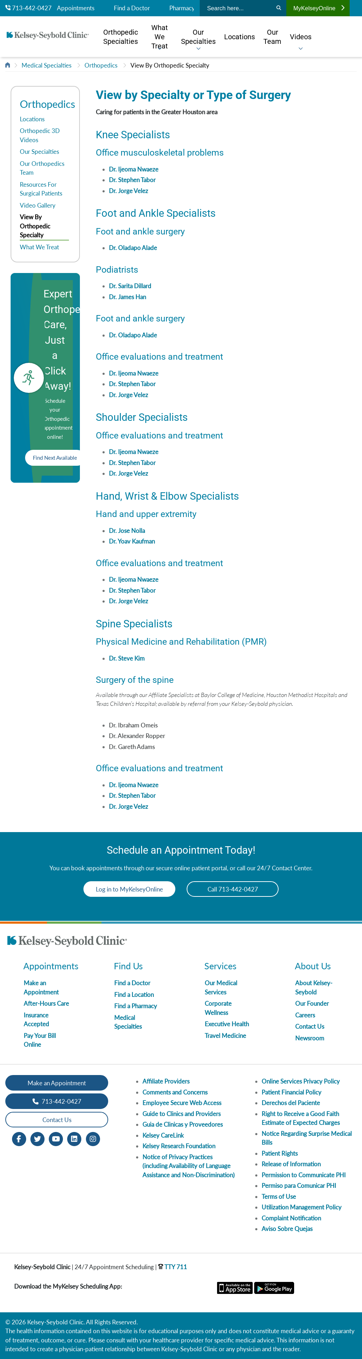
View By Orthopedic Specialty (169, 65)
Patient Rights (280, 1153)
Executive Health (227, 1024)
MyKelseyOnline (318, 8)
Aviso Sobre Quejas (287, 1228)
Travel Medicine (225, 1035)
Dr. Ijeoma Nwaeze (133, 169)
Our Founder (312, 1003)
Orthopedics (100, 65)
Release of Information (291, 1164)
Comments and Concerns (175, 1092)
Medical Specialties (46, 65)
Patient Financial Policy (291, 1092)
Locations (32, 119)
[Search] (278, 8)
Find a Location (134, 994)
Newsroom (309, 1038)
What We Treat (39, 247)
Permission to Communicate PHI (304, 1175)
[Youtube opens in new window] (56, 1138)
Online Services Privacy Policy (301, 1081)
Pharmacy (182, 8)
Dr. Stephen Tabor (132, 180)
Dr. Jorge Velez (128, 190)
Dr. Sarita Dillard (130, 286)
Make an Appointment (57, 1083)
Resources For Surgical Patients (41, 189)
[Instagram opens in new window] (93, 1138)
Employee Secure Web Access (181, 1103)
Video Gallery (38, 205)
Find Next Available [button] (55, 457)
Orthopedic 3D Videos (40, 135)
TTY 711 (172, 1267)
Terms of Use (279, 1196)
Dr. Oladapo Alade (133, 247)
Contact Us (309, 1026)
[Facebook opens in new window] (19, 1138)
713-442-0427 (28, 8)
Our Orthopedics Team (42, 168)
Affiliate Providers (165, 1081)
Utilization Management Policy (301, 1207)
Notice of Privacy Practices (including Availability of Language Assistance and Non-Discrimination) (188, 1166)
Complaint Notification (291, 1218)
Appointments (75, 8)
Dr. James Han (127, 297)
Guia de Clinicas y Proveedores (182, 1124)
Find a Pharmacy (135, 1006)
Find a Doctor (132, 8)
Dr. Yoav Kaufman (132, 541)
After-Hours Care (46, 1003)
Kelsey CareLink (163, 1135)
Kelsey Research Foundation (178, 1146)
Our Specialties (39, 151)
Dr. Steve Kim (127, 658)
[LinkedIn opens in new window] (74, 1138)
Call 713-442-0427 (233, 889)
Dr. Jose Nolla (127, 530)
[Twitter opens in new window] (37, 1138)
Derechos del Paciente (291, 1103)
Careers (305, 1015)
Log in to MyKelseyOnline (129, 889)
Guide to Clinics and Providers (181, 1113)
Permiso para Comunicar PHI (299, 1185)
